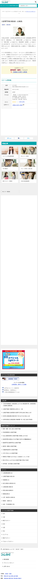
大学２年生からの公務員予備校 (10, 453)
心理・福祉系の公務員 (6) (9, 497)
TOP (8, 549)
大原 (4, 527)
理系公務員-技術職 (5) (8, 490)
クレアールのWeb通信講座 (8, 156)
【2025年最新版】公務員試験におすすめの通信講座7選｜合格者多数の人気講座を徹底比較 (19, 404)
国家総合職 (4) (6, 493)
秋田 (12, 576)
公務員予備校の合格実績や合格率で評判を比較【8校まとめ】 (17, 412)
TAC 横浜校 (5, 168)
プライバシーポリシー (30, 11)
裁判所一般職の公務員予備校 (9, 446)
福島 (17, 576)
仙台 (10, 576)
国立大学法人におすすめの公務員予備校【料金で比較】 (16, 460)
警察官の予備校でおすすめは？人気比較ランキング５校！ (16, 456)
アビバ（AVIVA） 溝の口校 (26, 168)
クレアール (5, 534)
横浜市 (3, 24)
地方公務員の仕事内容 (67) (9, 483)
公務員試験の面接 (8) (8, 486)
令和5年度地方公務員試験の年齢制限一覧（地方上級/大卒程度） (18, 419)
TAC (4, 531)
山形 (14, 576)
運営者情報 (6, 559)
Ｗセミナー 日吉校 (25, 156)
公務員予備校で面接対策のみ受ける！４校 (13, 409)
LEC (4, 513)
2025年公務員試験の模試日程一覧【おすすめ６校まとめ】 (16, 416)
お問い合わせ (7, 566)
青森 (5, 576)
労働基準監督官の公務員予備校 (10, 449)
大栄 (4, 517)
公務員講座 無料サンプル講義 (19, 384)
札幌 (10, 573)
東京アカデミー (6, 520)
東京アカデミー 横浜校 (7, 181)
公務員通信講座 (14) (7, 473)
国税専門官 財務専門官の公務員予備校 (12, 442)
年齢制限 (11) (6, 479)
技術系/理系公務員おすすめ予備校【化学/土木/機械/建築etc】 (17, 439)
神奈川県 (8, 24)
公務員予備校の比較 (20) (8, 476)
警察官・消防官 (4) (7, 500)
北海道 (6, 573)
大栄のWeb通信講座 (25, 181)
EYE (4, 524)
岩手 (7, 576)
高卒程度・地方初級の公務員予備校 (11, 463)
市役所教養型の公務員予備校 (9, 432)
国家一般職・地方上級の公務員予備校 (12, 428)
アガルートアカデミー (8, 541)
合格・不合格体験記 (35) (8, 504)
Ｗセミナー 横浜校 (6, 191)
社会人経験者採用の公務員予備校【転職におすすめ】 (15, 435)
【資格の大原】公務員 (20, 72)
